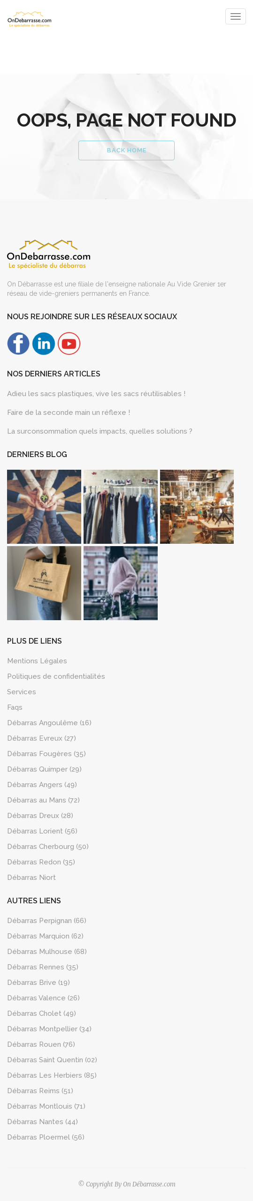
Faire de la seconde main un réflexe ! (68, 412)
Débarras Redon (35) (41, 862)
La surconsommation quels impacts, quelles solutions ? (99, 431)
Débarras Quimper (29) (44, 769)
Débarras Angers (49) (42, 785)
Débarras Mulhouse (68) (47, 951)
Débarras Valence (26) (43, 998)
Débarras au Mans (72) (43, 800)
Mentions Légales (37, 661)
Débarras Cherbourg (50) (48, 846)
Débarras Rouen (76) (41, 1044)
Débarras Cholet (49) (41, 1013)
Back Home (126, 150)
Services (21, 692)
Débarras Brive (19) (38, 982)
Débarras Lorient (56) (42, 831)
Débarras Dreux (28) (40, 815)
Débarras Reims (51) (40, 1091)
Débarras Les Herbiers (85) (52, 1075)
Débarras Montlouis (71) (46, 1106)
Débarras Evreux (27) (41, 738)
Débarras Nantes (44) (42, 1122)
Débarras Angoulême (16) (49, 723)
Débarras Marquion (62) (45, 936)
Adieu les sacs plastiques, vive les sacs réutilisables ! (96, 394)
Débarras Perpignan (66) (46, 920)
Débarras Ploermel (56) (45, 1137)
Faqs (15, 707)
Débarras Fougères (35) (46, 754)
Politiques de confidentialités (56, 676)
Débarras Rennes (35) (42, 967)
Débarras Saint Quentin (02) (52, 1060)
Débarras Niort (31, 877)
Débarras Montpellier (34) (49, 1029)
